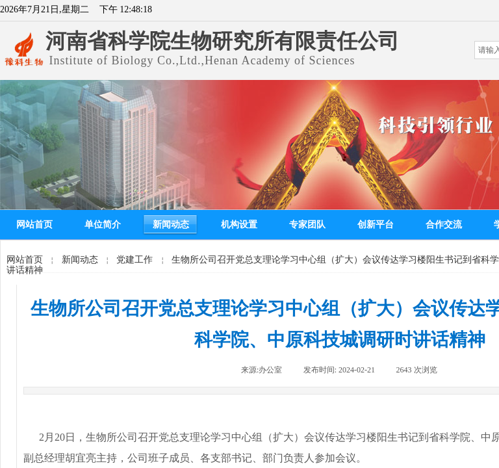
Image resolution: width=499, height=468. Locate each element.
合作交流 (444, 224)
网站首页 (34, 224)
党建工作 (134, 260)
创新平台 (375, 224)
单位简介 (102, 224)
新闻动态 (171, 224)
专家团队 (307, 224)
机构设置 (239, 224)
